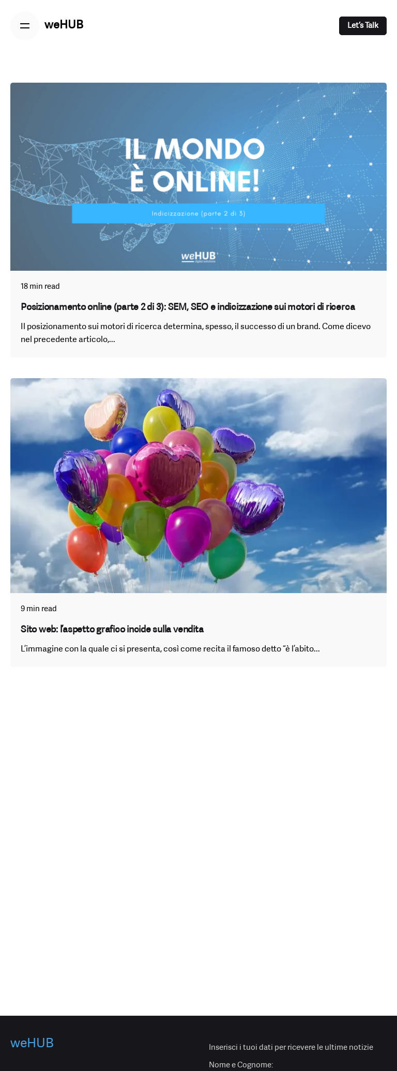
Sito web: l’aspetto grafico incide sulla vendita (112, 630)
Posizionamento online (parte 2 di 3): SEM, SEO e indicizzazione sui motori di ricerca (188, 308)
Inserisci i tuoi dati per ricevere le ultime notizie (291, 1047)
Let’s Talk (362, 26)
